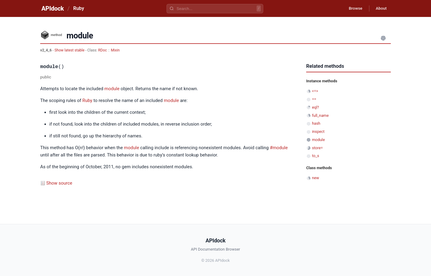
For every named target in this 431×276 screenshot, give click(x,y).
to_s (315, 155)
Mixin (115, 50)
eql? (315, 107)
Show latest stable (69, 50)
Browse (353, 8)
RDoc (102, 50)
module (111, 88)
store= (317, 148)
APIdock (52, 8)
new (315, 178)
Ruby (78, 8)
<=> (315, 91)
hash (316, 123)
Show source (59, 183)
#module (279, 147)
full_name (320, 115)
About (380, 8)
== (314, 99)
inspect (318, 131)
